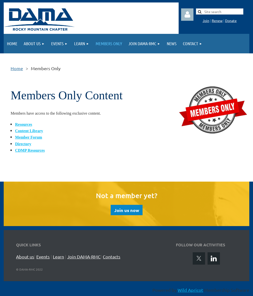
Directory (23, 144)
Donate (231, 20)
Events (43, 256)
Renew (217, 20)
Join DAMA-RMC (84, 256)
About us (25, 256)
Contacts (111, 256)
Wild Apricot (190, 290)
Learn (58, 256)
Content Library (29, 131)
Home (17, 68)
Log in (187, 14)
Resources (23, 124)
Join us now (126, 210)
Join (206, 20)
